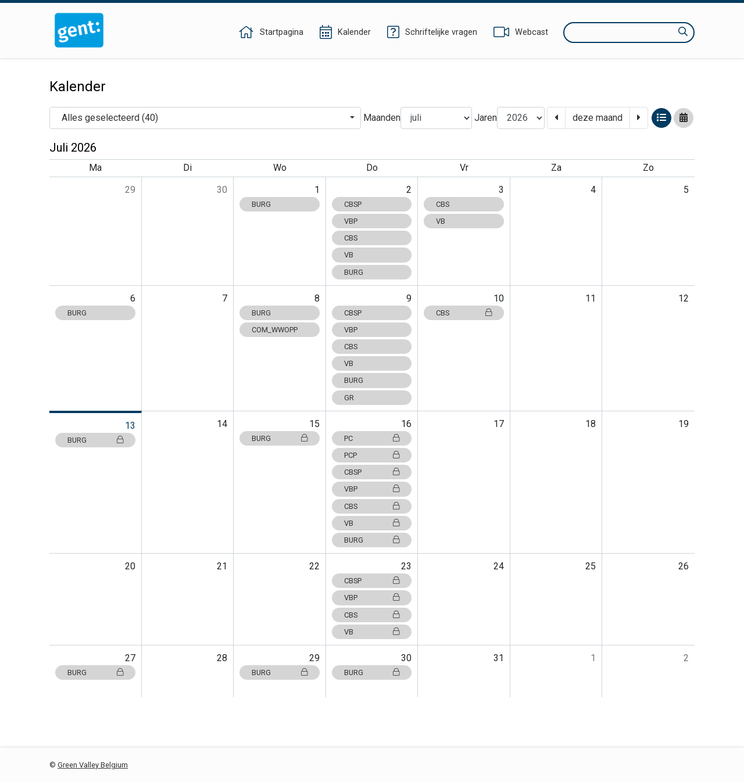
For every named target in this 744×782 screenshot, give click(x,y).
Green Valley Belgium (93, 765)
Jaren (485, 117)
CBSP (353, 204)
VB (348, 254)
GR (349, 397)
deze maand (598, 117)
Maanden (381, 117)
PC (372, 438)
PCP (372, 455)
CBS (350, 238)
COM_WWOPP (275, 329)
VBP (350, 221)
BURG (261, 204)
